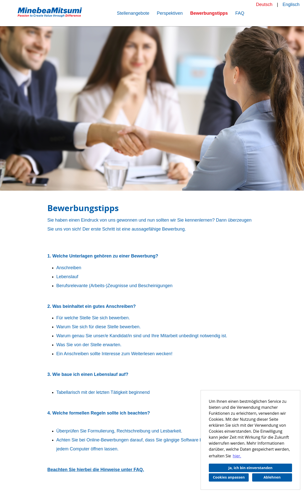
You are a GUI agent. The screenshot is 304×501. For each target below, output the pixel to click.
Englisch (291, 4)
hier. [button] (237, 456)
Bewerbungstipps (209, 13)
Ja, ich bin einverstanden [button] (250, 467)
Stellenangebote (133, 13)
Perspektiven (170, 13)
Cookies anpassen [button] (229, 477)
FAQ (239, 13)
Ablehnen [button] (272, 477)
